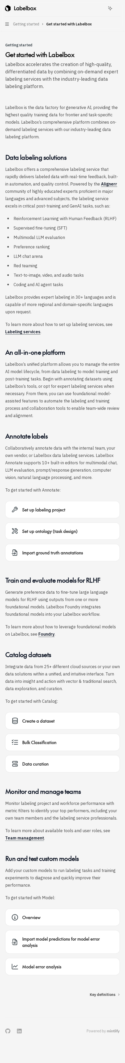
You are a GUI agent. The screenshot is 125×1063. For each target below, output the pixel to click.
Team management (24, 838)
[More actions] (118, 8)
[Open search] (100, 8)
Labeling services (22, 331)
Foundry (46, 634)
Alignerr (109, 184)
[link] (62, 509)
